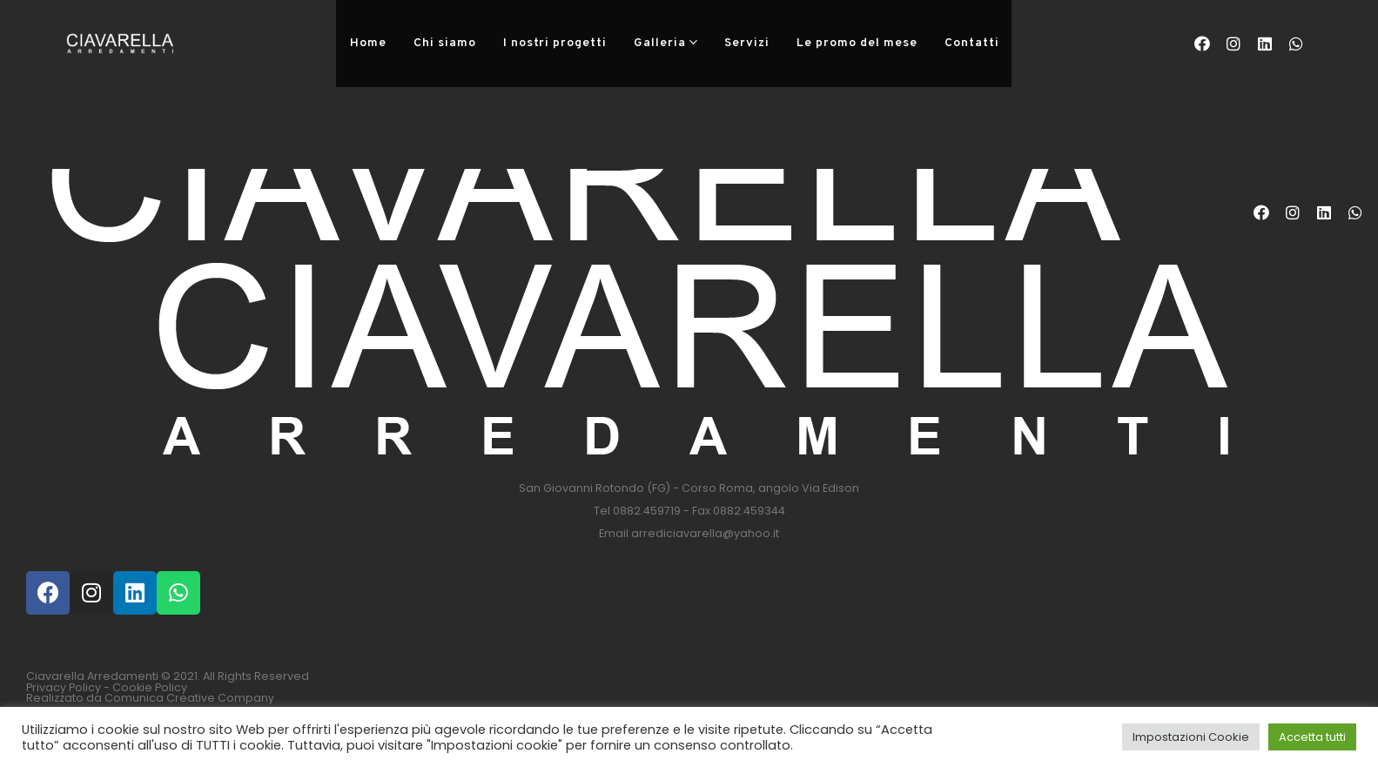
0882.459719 (647, 510)
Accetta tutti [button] (1312, 737)
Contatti (971, 43)
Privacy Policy (63, 687)
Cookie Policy (149, 687)
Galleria (660, 43)
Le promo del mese (857, 43)
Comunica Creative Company (189, 697)
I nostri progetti (555, 43)
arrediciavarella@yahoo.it (705, 533)
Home (368, 43)
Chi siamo (444, 43)
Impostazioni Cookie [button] (1191, 737)
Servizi (747, 43)
